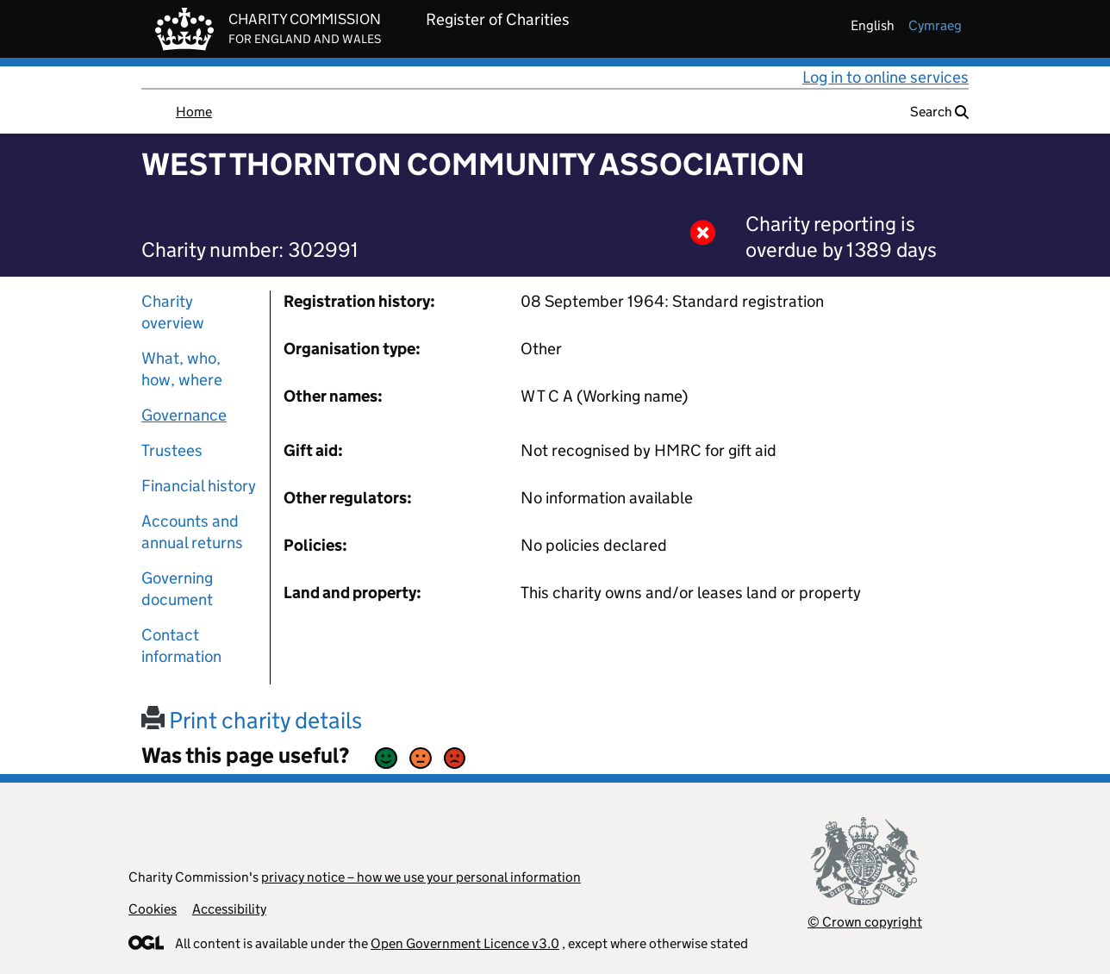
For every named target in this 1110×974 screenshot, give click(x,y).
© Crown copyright (865, 922)
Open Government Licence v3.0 (465, 943)
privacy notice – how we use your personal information (421, 877)
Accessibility (229, 909)
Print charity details (251, 720)
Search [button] (939, 111)
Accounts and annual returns (192, 532)
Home (194, 111)
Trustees (172, 450)
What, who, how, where (181, 369)
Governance (184, 415)
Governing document (177, 588)
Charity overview (172, 312)
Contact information (181, 645)
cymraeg (935, 25)
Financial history (198, 486)
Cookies (152, 909)
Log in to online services (885, 77)
